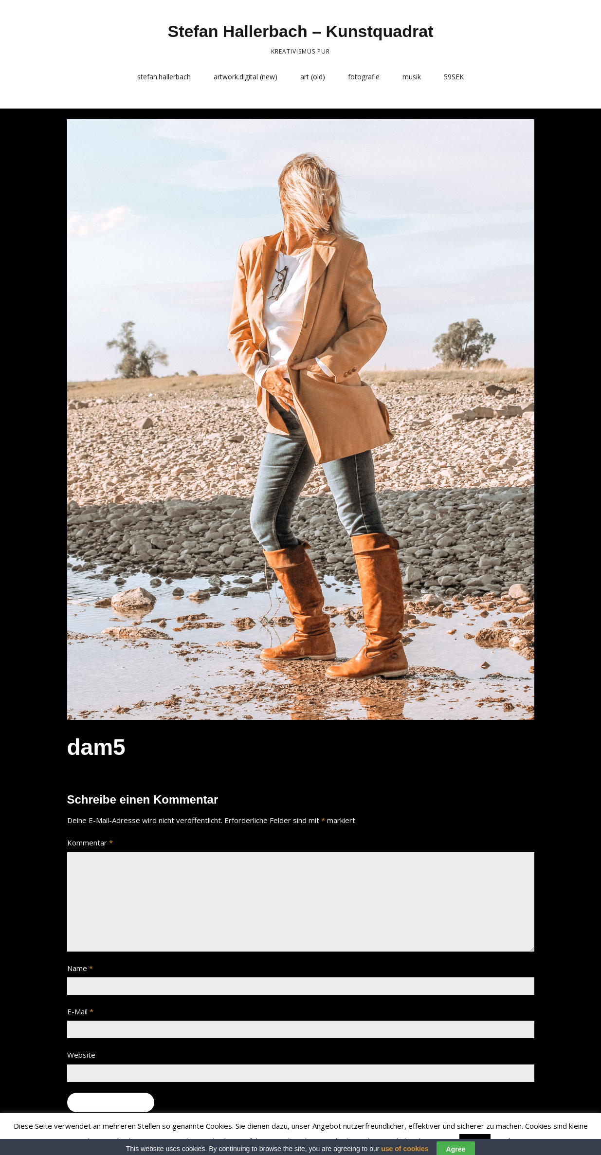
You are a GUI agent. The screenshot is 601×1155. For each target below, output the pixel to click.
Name (80, 968)
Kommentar (90, 842)
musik (411, 76)
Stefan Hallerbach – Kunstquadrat (300, 31)
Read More (512, 1141)
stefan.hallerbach (164, 76)
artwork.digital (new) (245, 76)
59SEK (454, 76)
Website (81, 1055)
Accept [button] (475, 1141)
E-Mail (80, 1011)
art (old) (312, 76)
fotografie (364, 76)
